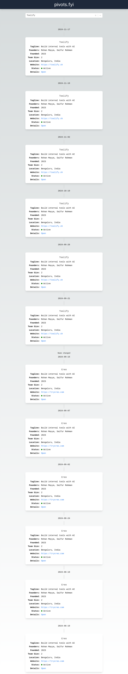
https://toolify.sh (52, 65)
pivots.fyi (64, 4)
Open (43, 72)
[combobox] (27, 15)
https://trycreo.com (52, 392)
